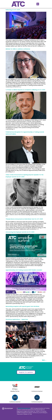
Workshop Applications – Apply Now (17, 319)
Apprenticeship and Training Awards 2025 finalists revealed (24, 270)
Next (44, 360)
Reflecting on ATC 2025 (13, 10)
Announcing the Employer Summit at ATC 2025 (20, 232)
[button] (37, 4)
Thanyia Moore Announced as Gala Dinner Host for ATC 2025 (24, 219)
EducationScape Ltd (24, 408)
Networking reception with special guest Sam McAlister (22, 306)
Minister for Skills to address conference (18, 49)
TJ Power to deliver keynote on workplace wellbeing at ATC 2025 (25, 90)
